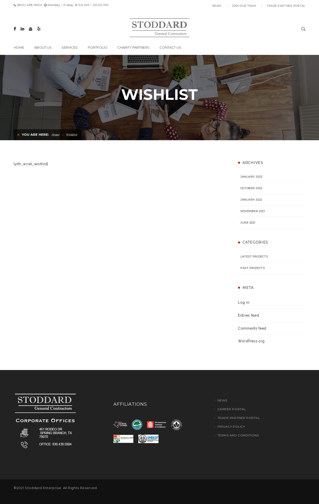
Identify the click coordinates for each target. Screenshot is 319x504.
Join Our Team (244, 5)
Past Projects (252, 268)
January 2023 (251, 176)
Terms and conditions (238, 435)
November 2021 (252, 211)
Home (56, 134)
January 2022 (251, 199)
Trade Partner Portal (286, 5)
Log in (243, 302)
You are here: (35, 134)
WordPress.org (251, 341)
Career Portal (232, 409)
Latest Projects (254, 256)
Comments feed (252, 328)
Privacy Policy (231, 426)
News (216, 5)
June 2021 (247, 222)
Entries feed (248, 315)
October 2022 (251, 188)
